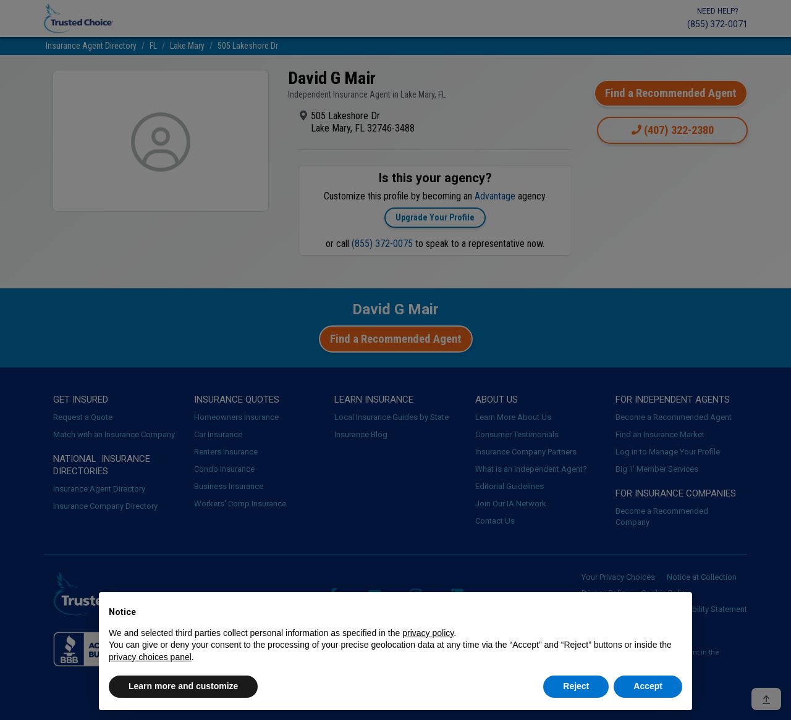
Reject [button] (576, 686)
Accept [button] (647, 686)
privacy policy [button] (428, 633)
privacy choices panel (150, 657)
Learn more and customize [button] (183, 686)
